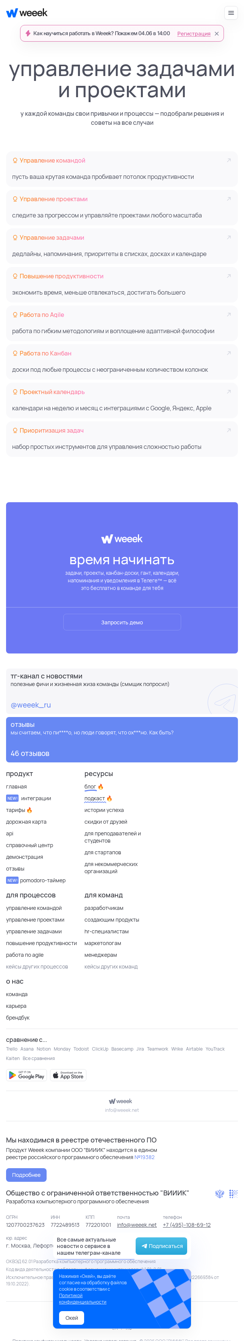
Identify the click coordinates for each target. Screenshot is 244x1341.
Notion (44, 1049)
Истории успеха (104, 809)
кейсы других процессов (37, 966)
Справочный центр (29, 845)
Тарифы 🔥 (19, 809)
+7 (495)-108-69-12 (187, 1224)
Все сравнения (39, 1058)
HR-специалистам (106, 931)
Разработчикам (104, 907)
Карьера (16, 1005)
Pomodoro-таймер (36, 880)
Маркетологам (102, 943)
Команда (17, 994)
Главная (16, 786)
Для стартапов (102, 852)
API (9, 833)
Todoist (81, 1049)
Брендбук (18, 1017)
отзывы (15, 868)
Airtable (194, 1049)
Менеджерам (100, 954)
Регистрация (194, 33)
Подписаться (161, 1246)
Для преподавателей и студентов (112, 837)
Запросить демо (122, 622)
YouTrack (215, 1049)
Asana (27, 1049)
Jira (140, 1049)
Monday (62, 1049)
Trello (11, 1049)
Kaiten (13, 1058)
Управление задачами (34, 931)
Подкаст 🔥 (98, 798)
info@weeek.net (122, 1110)
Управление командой (34, 907)
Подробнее (26, 1174)
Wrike (177, 1049)
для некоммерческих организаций (111, 867)
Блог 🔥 (94, 786)
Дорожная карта (26, 821)
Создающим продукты (111, 919)
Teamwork (157, 1049)
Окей (72, 1317)
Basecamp (122, 1049)
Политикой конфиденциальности (82, 1298)
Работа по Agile (25, 954)
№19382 (145, 1157)
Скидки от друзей (105, 821)
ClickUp (100, 1049)
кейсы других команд (111, 966)
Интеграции (28, 798)
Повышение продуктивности (41, 943)
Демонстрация (24, 856)
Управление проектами (35, 919)
